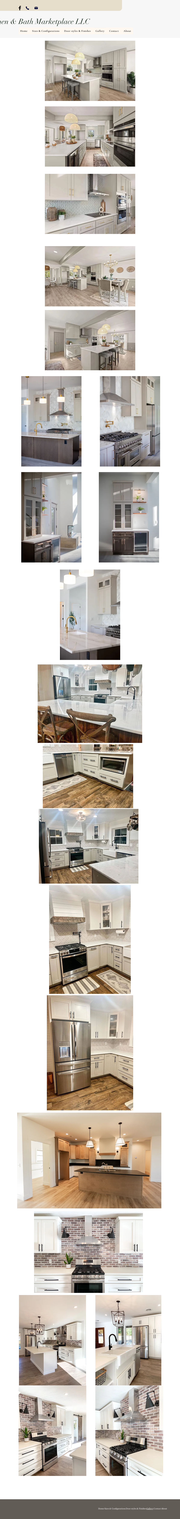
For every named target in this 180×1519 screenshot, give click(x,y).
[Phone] (27, 8)
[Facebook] (20, 8)
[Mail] (36, 8)
